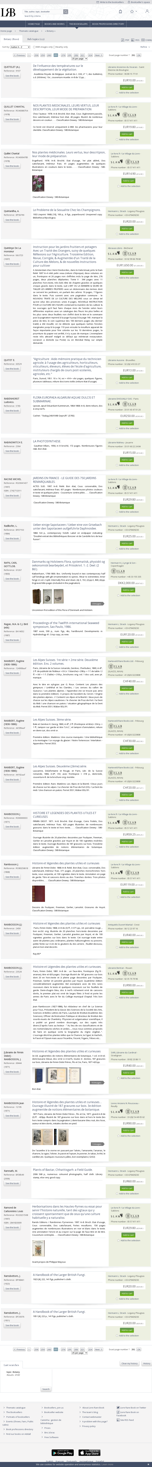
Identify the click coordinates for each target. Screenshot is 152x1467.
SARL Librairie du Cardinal (123, 1052)
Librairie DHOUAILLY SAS (120, 398)
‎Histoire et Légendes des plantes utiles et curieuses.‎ (67, 967)
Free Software (51, 1437)
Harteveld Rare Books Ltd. (121, 661)
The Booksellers (78, 23)
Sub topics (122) (35, 39)
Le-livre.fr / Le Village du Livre (122, 106)
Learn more (107, 1464)
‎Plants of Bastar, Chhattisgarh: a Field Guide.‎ (63, 1170)
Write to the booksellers (110, 2)
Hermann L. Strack (117, 211)
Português (72, 1461)
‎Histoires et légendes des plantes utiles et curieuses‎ (66, 1051)
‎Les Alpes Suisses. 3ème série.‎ (52, 719)
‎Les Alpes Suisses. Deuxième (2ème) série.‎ (60, 766)
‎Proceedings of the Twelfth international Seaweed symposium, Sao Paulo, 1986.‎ (66, 625)
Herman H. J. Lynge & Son (123, 562)
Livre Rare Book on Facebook (128, 1414)
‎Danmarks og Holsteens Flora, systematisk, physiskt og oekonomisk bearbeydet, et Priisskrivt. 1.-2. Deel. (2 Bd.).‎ (68, 565)
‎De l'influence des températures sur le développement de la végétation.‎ (58, 67)
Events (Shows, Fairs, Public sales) (17, 1423)
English (49, 1461)
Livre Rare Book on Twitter (131, 1407)
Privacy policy (87, 1426)
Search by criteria (33, 16)
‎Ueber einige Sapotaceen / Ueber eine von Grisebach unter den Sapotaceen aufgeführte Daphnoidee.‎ (67, 526)
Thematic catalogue (28, 30)
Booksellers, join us (52, 1407)
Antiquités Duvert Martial (120, 924)
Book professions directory (108, 23)
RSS (135, 40)
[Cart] (120, 11)
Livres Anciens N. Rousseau (124, 1103)
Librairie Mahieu (116, 442)
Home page (34, 23)
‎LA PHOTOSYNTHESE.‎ (47, 441)
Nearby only (60, 46)
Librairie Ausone (116, 360)
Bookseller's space (139, 2)
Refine (146, 47)
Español (100, 1461)
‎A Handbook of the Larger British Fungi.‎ (59, 1275)
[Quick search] (45, 11)
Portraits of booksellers (18, 1416)
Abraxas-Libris (115, 248)
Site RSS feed (125, 1420)
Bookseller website (52, 1412)
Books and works (55, 23)
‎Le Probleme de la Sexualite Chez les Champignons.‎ (67, 210)
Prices (47, 1427)
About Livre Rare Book (93, 1407)
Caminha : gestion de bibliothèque (51, 1422)
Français (60, 1461)
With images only (43, 46)
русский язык (86, 1461)
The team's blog (88, 1412)
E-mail (146, 40)
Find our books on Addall (16, 1434)
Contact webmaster (89, 1417)
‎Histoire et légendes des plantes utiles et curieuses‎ (65, 863)
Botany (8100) (11, 39)
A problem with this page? (93, 1421)
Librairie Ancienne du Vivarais (122, 67)
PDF (125, 40)
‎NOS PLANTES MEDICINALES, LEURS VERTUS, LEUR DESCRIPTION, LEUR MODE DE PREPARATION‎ (66, 107)
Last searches (11, 1365)
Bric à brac (49, 1432)
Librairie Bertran (116, 967)
